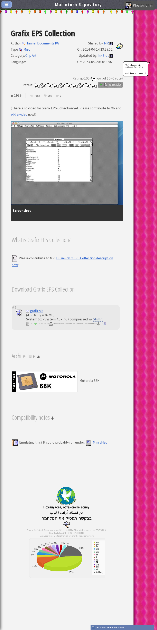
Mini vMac (96, 442)
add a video (19, 114)
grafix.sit (34, 311)
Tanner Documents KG (40, 43)
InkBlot (103, 55)
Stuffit (98, 319)
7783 (37, 95)
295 (50, 95)
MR (106, 43)
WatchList (110, 84)
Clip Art (30, 55)
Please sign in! (139, 5)
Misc (24, 49)
